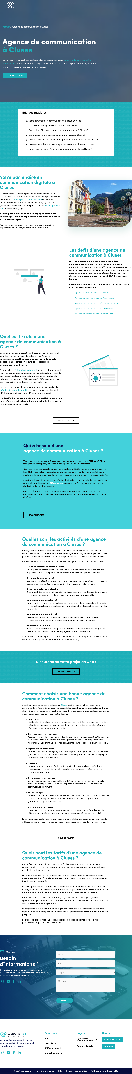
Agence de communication (87, 1039)
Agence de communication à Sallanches (94, 313)
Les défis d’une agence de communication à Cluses (54, 125)
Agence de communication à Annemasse (94, 298)
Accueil (60, 5)
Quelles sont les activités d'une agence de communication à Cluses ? (63, 139)
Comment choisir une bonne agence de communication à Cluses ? (62, 144)
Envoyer (64, 1000)
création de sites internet (25, 370)
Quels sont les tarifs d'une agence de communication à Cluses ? (61, 149)
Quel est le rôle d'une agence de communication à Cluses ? (58, 130)
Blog (85, 5)
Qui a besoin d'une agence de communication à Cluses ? (57, 135)
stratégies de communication (28, 199)
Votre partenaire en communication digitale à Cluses (55, 121)
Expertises (73, 5)
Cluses (64, 705)
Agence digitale (86, 1046)
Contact (95, 5)
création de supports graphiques (15, 390)
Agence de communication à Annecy (92, 292)
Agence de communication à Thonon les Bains (97, 303)
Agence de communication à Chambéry (94, 308)
